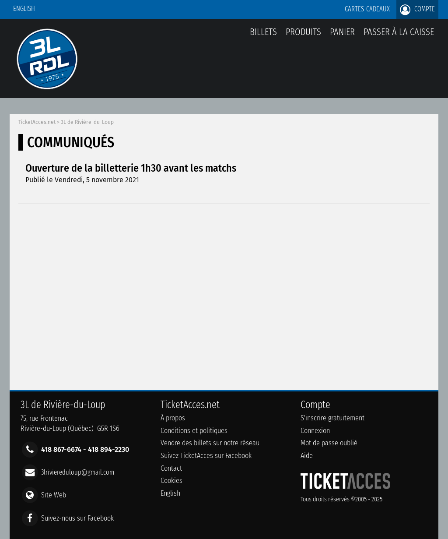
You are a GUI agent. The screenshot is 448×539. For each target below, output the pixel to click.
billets (263, 32)
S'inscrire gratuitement (332, 418)
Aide (307, 455)
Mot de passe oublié (329, 443)
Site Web (53, 495)
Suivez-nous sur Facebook (77, 518)
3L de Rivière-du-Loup (87, 122)
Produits (303, 32)
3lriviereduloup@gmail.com (77, 472)
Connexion (315, 430)
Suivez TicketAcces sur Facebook (206, 455)
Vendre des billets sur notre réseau (210, 443)
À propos (173, 418)
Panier (342, 36)
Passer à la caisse (399, 32)
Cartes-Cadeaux (367, 9)
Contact (171, 468)
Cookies (171, 480)
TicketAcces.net (37, 122)
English (24, 8)
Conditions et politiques (194, 430)
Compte (417, 9)
